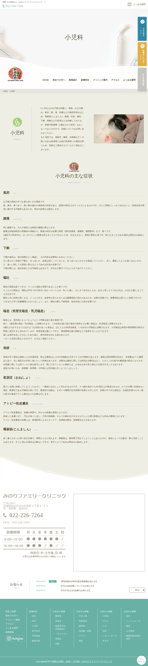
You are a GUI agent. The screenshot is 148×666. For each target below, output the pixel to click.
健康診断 (36, 641)
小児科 (35, 626)
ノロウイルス (61, 634)
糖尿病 (58, 616)
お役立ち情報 (59, 611)
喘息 (128, 626)
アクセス (115, 80)
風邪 (128, 616)
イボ (105, 626)
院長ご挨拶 (11, 611)
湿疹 (105, 631)
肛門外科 (36, 631)
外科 (34, 621)
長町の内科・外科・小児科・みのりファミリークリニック (82, 661)
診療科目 (85, 80)
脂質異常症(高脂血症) (60, 627)
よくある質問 (139, 4)
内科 (34, 616)
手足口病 (83, 616)
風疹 (81, 641)
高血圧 (58, 621)
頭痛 (57, 644)
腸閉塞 (82, 626)
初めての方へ (59, 80)
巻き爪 (106, 641)
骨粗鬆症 (83, 621)
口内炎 (106, 616)
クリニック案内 (100, 80)
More (137, 590)
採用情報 (10, 632)
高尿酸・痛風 (85, 631)
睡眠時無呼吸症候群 (133, 637)
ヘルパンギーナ (110, 636)
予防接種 (36, 636)
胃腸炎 (58, 639)
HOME (46, 80)
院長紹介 (73, 80)
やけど (106, 621)
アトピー (83, 636)
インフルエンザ (133, 621)
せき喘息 (130, 631)
